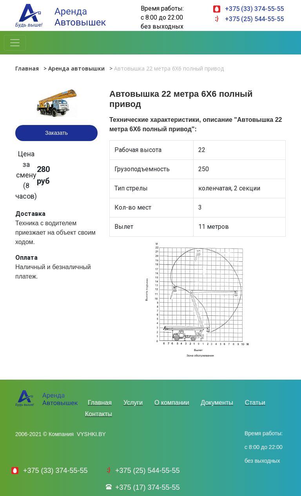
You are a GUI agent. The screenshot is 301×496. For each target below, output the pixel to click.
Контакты (98, 414)
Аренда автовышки (76, 68)
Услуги (133, 402)
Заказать (56, 133)
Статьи (255, 402)
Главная (27, 68)
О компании (171, 402)
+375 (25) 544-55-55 (254, 19)
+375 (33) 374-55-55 (254, 9)
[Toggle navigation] (15, 43)
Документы (217, 402)
